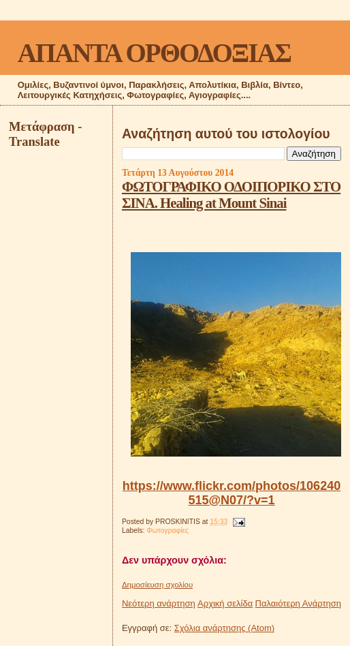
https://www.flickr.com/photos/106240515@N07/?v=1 (231, 493)
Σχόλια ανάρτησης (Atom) (224, 628)
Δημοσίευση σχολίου (157, 585)
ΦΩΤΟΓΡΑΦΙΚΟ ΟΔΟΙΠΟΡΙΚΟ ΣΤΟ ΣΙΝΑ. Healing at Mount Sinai (231, 195)
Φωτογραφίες (167, 530)
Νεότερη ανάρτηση (158, 603)
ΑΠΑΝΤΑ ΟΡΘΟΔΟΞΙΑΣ (154, 52)
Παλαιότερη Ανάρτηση (298, 603)
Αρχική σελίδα (225, 603)
